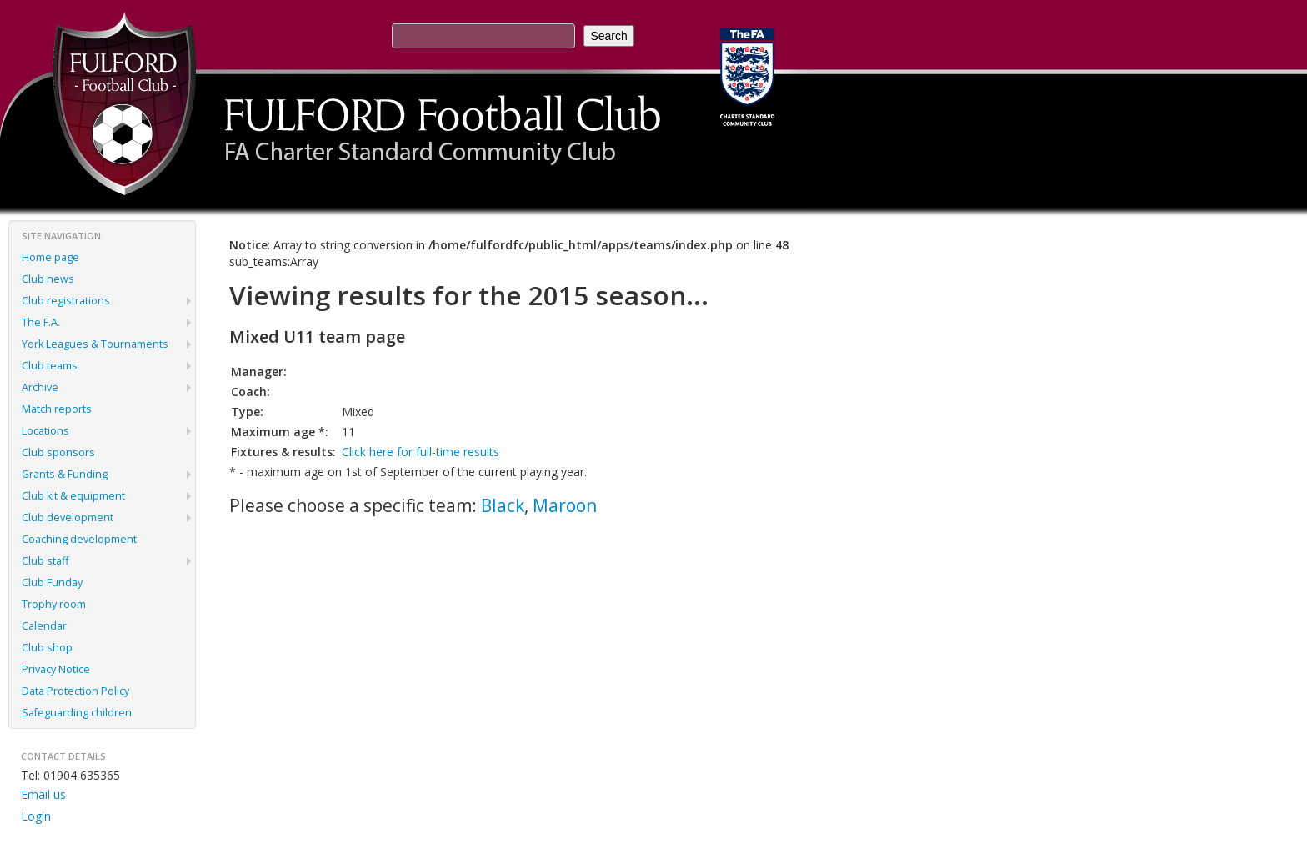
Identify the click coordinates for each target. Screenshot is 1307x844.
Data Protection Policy (75, 691)
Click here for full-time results (420, 452)
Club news (48, 279)
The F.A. (41, 322)
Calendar (44, 626)
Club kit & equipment (73, 496)
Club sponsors (58, 452)
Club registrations (66, 301)
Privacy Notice (56, 669)
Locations (45, 431)
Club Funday (52, 582)
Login (36, 816)
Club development (67, 517)
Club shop (47, 648)
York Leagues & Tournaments (95, 344)
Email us (43, 794)
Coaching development (79, 539)
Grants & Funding (65, 474)
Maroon (565, 505)
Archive (40, 387)
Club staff (45, 561)
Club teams (50, 366)
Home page (50, 257)
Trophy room (54, 604)
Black (502, 505)
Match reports (57, 409)
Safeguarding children (77, 713)
